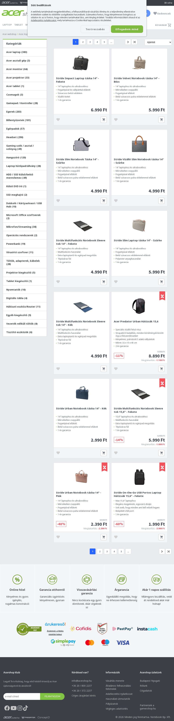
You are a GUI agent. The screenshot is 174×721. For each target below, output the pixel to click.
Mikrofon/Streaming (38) (21, 226)
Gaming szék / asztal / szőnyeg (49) (20, 147)
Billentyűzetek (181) (18, 120)
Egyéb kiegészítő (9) (18, 315)
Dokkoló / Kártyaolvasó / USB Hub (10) (24, 205)
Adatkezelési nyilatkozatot (43, 20)
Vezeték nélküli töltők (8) (22, 323)
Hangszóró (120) (16, 157)
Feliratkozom (52, 697)
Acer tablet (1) (15, 86)
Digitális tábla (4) (16, 298)
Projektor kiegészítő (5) (20, 272)
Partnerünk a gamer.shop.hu (148, 707)
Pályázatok (112, 704)
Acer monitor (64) (17, 69)
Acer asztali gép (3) (18, 60)
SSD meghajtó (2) (16, 194)
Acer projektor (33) (17, 77)
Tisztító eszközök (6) (19, 332)
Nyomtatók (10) (16, 289)
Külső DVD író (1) (16, 186)
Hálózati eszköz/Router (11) (23, 306)
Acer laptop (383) (16, 52)
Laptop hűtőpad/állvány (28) (23, 166)
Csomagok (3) (14, 94)
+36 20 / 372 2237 (82, 691)
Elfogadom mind (126, 29)
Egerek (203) (13, 111)
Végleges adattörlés (117, 709)
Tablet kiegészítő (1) (19, 281)
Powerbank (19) (15, 243)
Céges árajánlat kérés (84, 696)
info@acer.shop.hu (82, 681)
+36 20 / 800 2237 (82, 686)
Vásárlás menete (115, 681)
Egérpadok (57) (15, 128)
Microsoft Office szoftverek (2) (23, 216)
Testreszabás (93, 29)
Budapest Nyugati (150, 681)
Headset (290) (14, 137)
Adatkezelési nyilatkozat (119, 694)
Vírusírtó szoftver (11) (19, 252)
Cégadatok (146, 691)
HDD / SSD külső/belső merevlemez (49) (19, 176)
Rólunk (143, 686)
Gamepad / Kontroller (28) (22, 103)
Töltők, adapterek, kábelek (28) (23, 262)
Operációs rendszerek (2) (21, 235)
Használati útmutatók (118, 699)
